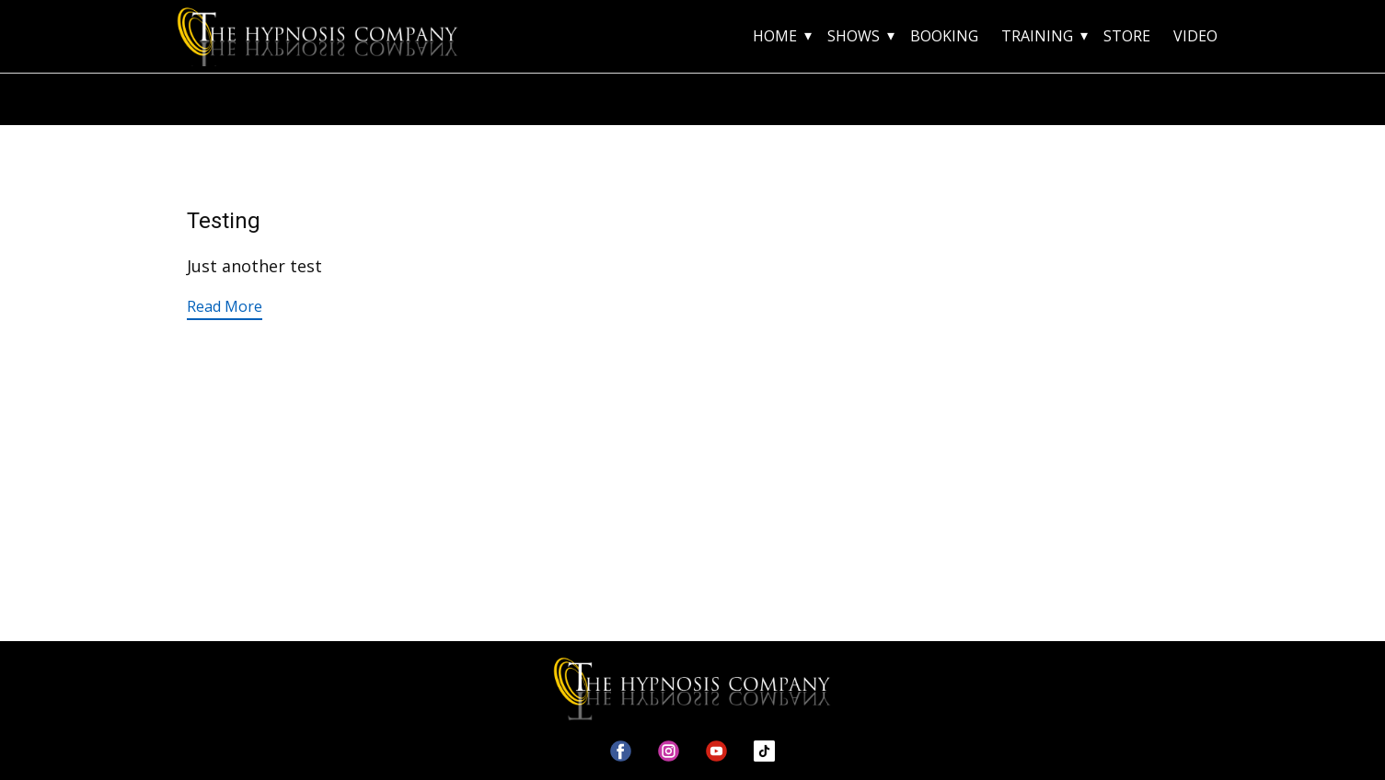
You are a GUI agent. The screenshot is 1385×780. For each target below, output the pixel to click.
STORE (1126, 36)
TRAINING (1037, 36)
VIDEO (1195, 36)
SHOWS (853, 36)
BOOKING (944, 36)
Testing (223, 221)
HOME (775, 36)
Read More (224, 306)
